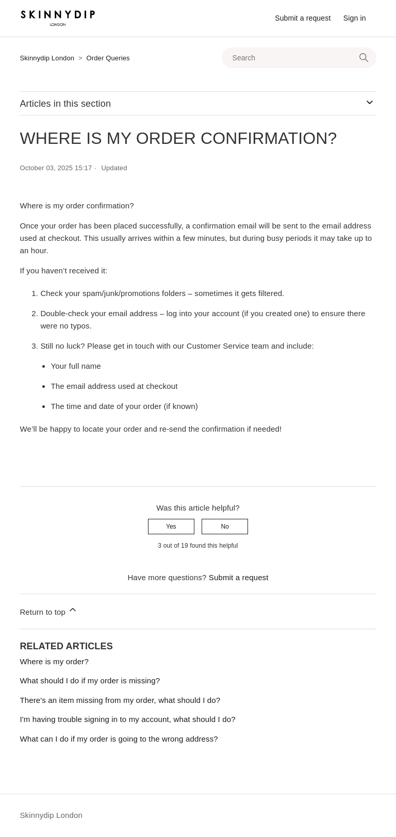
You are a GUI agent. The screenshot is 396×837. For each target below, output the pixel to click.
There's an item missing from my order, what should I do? (120, 700)
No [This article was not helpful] (224, 526)
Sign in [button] (354, 18)
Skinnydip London (47, 58)
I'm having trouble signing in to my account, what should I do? (127, 719)
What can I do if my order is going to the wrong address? (119, 738)
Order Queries (107, 58)
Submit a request (303, 18)
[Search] (299, 57)
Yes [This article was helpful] (171, 526)
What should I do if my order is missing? (90, 680)
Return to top (49, 610)
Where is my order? (54, 661)
